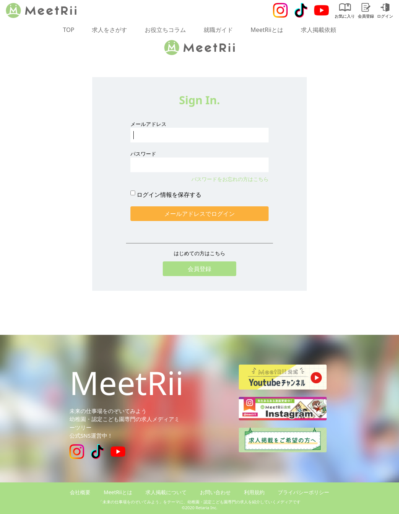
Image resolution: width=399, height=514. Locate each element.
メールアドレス (148, 123)
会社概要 (80, 492)
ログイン (385, 11)
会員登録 (366, 11)
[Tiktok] (301, 10)
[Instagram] (280, 10)
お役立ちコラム (165, 30)
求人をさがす (109, 30)
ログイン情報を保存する (169, 195)
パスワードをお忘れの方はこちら (230, 178)
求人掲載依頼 (318, 30)
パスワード (143, 153)
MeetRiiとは (267, 30)
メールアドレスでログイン (199, 214)
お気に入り (345, 11)
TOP (68, 30)
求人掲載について (166, 492)
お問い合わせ (215, 492)
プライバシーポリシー (303, 492)
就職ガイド (218, 30)
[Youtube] (321, 10)
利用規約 (254, 492)
